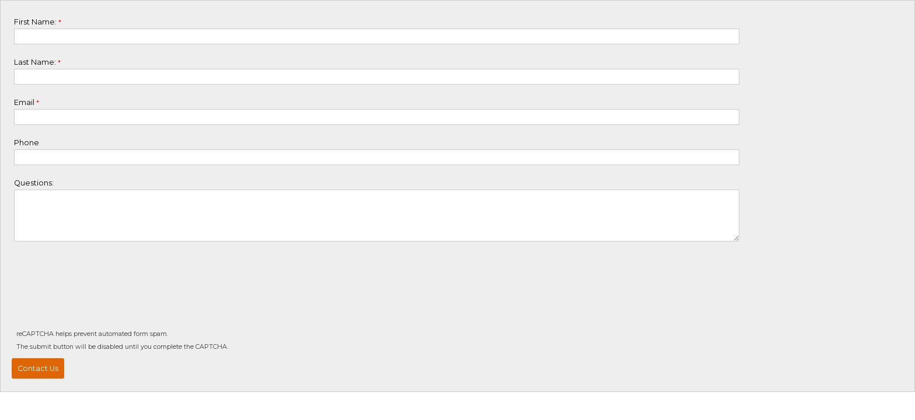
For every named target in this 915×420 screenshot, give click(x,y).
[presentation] (101, 292)
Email (24, 102)
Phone (26, 142)
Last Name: (35, 62)
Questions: (34, 182)
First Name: (35, 22)
